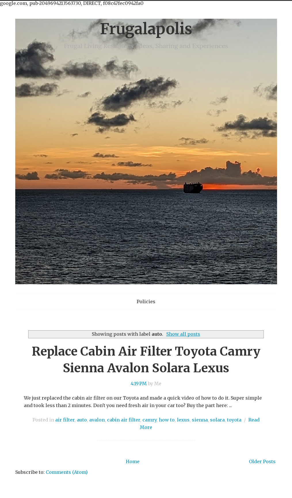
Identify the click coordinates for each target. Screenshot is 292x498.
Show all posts (183, 334)
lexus (183, 420)
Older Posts (262, 461)
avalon (97, 420)
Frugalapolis (146, 29)
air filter (65, 420)
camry (149, 420)
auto (82, 420)
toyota (234, 420)
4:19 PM (139, 383)
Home (133, 461)
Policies (146, 301)
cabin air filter (123, 420)
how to (167, 420)
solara (217, 420)
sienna (200, 420)
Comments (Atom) (67, 472)
